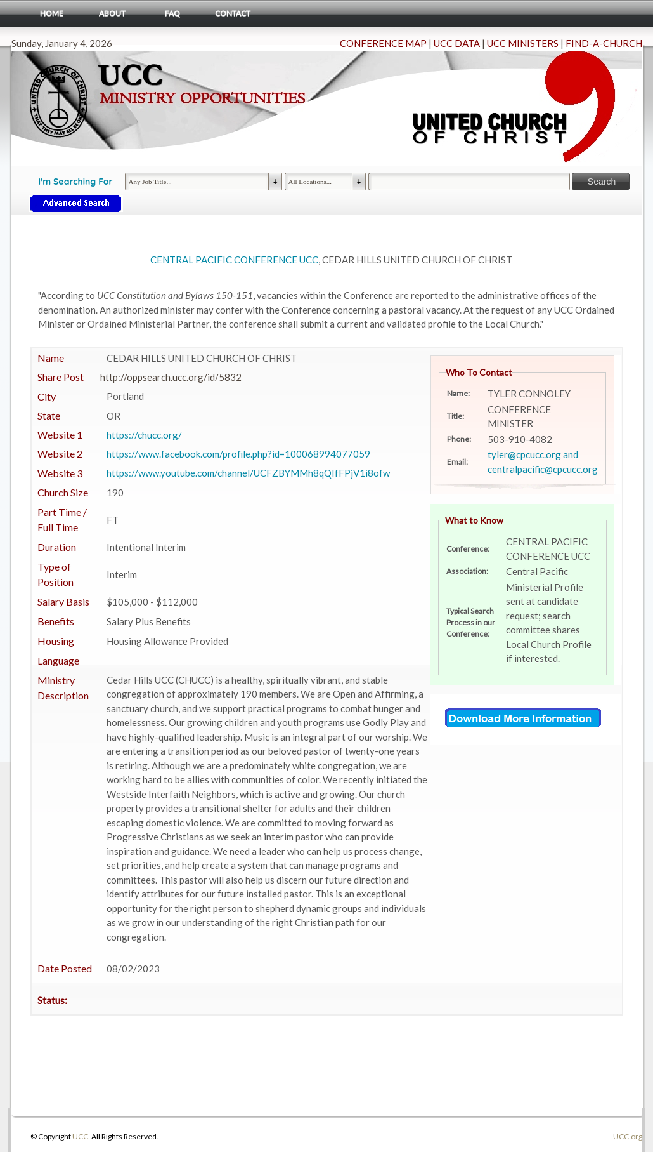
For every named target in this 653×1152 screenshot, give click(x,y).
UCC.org (627, 1136)
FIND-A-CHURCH (604, 43)
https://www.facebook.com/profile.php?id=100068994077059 (238, 454)
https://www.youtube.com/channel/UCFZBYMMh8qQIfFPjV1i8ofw (248, 473)
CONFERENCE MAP (383, 43)
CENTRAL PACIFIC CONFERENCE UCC (234, 259)
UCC (80, 1136)
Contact (232, 13)
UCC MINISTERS (523, 43)
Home (51, 13)
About (112, 13)
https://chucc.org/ (144, 434)
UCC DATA (457, 43)
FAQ (172, 13)
